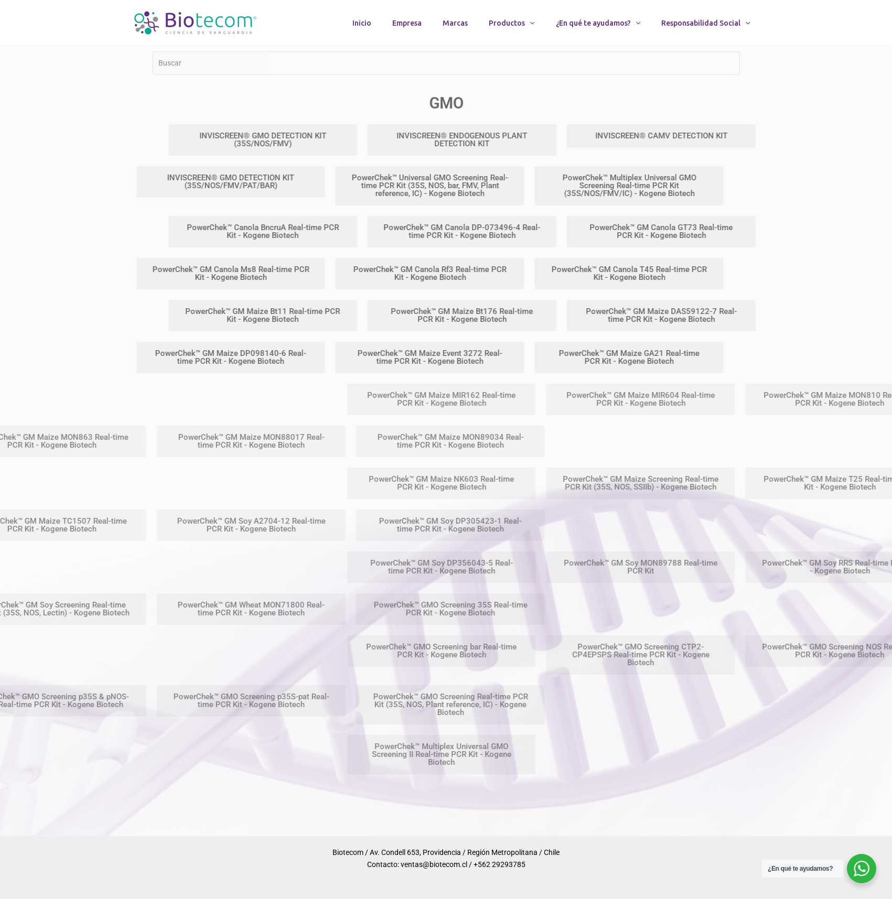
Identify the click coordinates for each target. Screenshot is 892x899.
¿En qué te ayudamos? (598, 23)
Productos (511, 23)
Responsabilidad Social (705, 23)
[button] (529, 23)
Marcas (455, 23)
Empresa (407, 23)
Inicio (361, 23)
